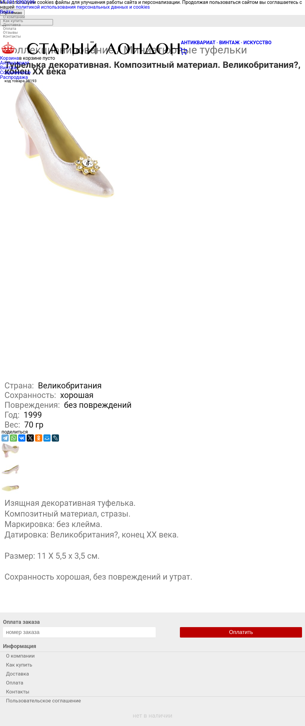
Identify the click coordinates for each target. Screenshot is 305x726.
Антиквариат (14, 63)
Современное (15, 72)
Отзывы (10, 32)
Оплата (9, 28)
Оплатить (241, 632)
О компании (14, 17)
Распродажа (14, 77)
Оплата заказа (21, 622)
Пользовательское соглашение (43, 701)
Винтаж (8, 68)
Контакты (12, 36)
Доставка (12, 24)
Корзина (9, 58)
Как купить (13, 21)
